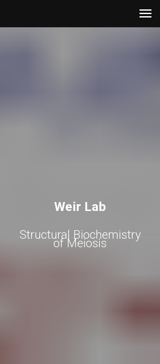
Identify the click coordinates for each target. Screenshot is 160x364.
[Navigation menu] (145, 13)
